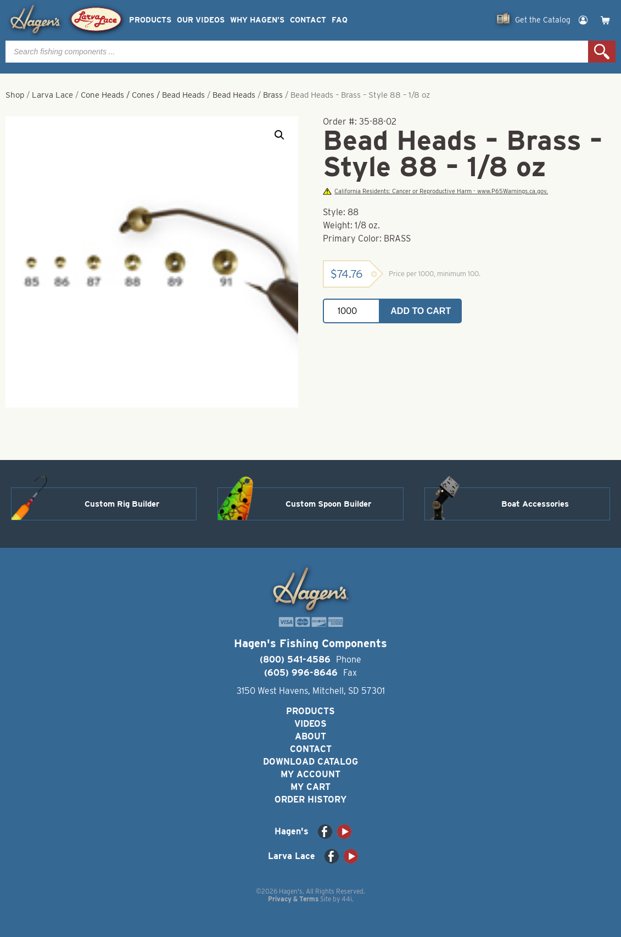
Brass (273, 95)
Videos (310, 724)
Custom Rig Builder (122, 504)
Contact (308, 20)
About (310, 736)
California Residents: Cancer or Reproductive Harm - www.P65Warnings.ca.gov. (435, 191)
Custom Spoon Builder (328, 504)
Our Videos (201, 20)
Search (602, 52)
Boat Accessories (535, 504)
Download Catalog (310, 761)
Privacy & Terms (293, 899)
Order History (310, 799)
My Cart (310, 787)
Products (150, 20)
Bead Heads (233, 95)
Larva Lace (52, 95)
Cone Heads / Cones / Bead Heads (143, 95)
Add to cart (420, 311)
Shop (14, 95)
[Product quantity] (351, 311)
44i (347, 899)
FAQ (340, 20)
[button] (279, 135)
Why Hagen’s (257, 20)
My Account (310, 774)
